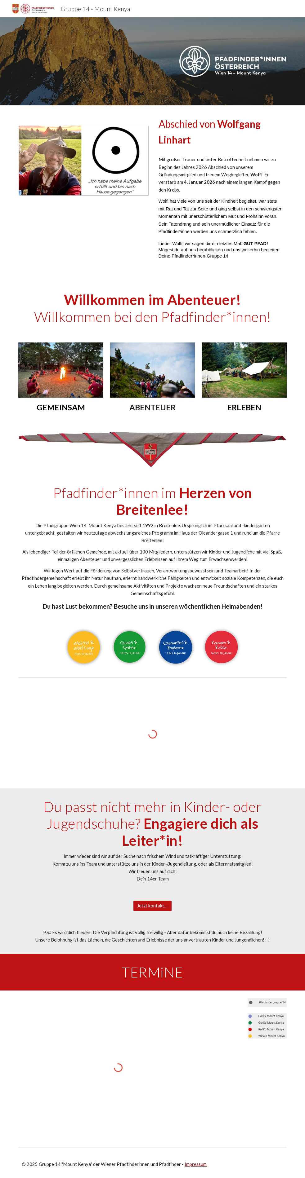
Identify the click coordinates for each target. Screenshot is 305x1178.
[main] (221, 132)
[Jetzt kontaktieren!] (152, 906)
